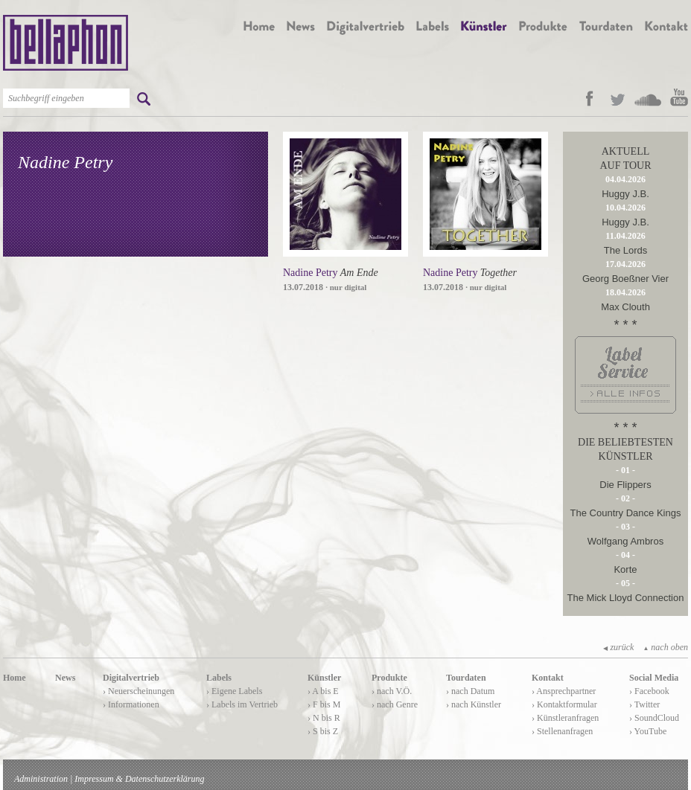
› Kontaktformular (564, 704)
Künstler (324, 677)
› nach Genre (395, 704)
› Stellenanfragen (562, 731)
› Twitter (644, 704)
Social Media (653, 677)
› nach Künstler (473, 704)
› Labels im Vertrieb (242, 704)
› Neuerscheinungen (138, 691)
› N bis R (324, 718)
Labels (219, 677)
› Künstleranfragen (565, 718)
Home (14, 677)
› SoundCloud (654, 718)
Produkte (389, 677)
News (65, 677)
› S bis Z (323, 731)
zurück (618, 647)
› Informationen (131, 704)
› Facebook (649, 691)
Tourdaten (466, 677)
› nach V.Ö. (392, 691)
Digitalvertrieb (131, 677)
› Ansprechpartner (564, 691)
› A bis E (323, 691)
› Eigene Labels (234, 691)
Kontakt (548, 677)
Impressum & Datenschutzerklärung (139, 779)
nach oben (665, 647)
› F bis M (324, 704)
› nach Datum (470, 691)
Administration (41, 779)
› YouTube (647, 731)
